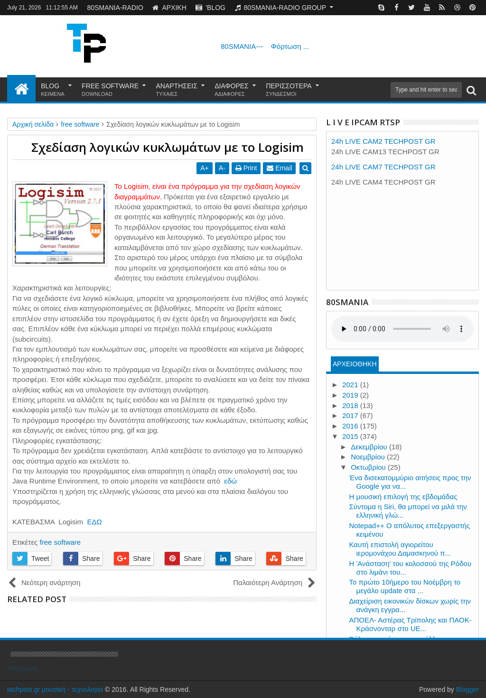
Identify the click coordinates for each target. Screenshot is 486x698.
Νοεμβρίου (369, 457)
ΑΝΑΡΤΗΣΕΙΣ (176, 90)
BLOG (53, 90)
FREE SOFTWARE (110, 90)
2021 (351, 385)
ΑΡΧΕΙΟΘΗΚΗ (355, 364)
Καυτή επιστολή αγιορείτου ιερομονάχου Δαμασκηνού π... (400, 548)
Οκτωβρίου (369, 467)
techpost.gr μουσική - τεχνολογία (55, 689)
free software (60, 542)
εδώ (230, 481)
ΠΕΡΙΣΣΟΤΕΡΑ (288, 90)
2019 (351, 395)
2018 (351, 405)
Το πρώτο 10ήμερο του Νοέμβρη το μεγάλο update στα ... (405, 586)
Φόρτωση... (25, 668)
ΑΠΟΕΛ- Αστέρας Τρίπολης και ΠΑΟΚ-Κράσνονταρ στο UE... (410, 624)
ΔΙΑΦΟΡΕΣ (232, 90)
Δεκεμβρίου (370, 447)
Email (279, 168)
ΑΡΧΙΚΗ (169, 7)
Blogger (467, 689)
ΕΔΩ (94, 522)
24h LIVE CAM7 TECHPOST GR (383, 167)
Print (246, 168)
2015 (351, 436)
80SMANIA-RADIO (115, 7)
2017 (351, 415)
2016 (351, 426)
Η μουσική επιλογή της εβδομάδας (403, 497)
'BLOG (210, 7)
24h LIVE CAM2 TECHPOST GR (383, 141)
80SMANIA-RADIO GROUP (280, 7)
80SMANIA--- (265, 46)
